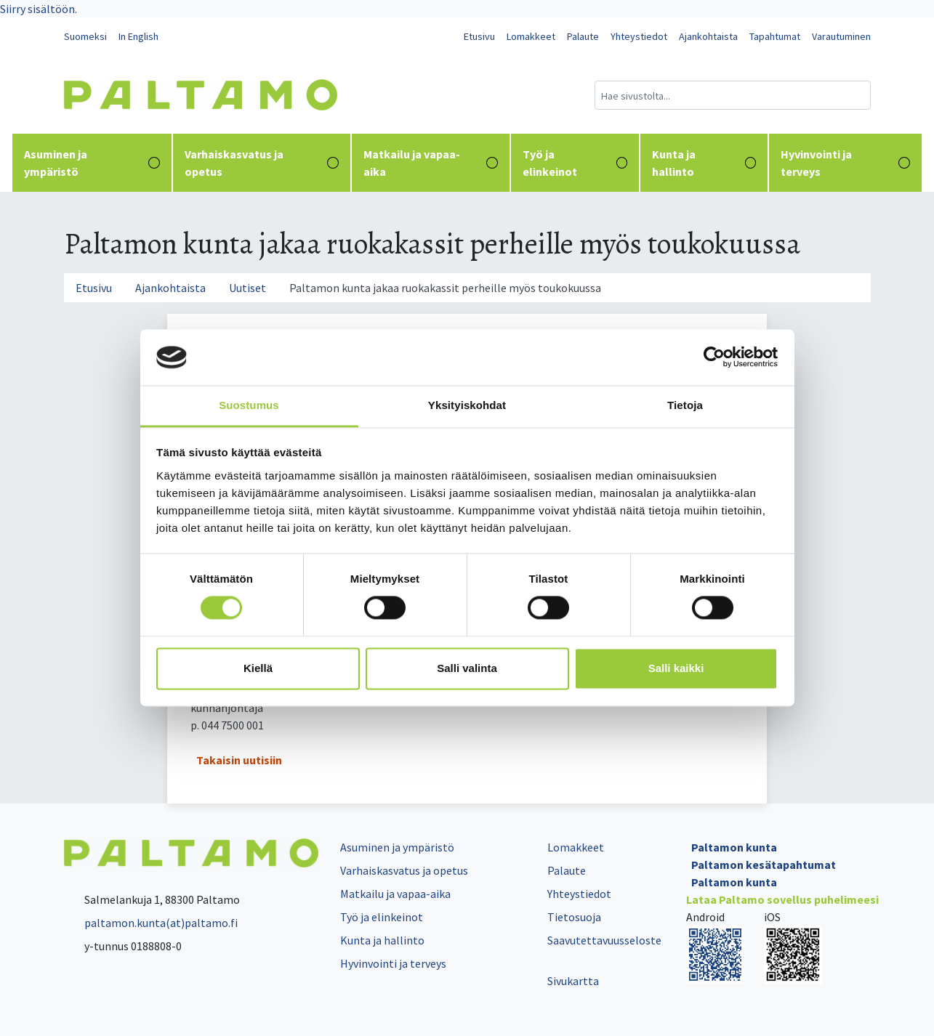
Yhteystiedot (639, 36)
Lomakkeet (531, 36)
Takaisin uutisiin (239, 760)
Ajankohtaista (708, 36)
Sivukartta (573, 981)
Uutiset (247, 287)
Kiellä (258, 668)
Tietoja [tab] (685, 405)
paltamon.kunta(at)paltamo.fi (151, 922)
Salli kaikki (676, 668)
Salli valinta (467, 668)
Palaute (583, 36)
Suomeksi (85, 36)
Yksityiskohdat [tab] (467, 405)
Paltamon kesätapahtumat (763, 864)
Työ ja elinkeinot (575, 163)
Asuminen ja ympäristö (92, 163)
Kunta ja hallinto (704, 163)
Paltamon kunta (734, 847)
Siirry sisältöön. (38, 8)
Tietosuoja (574, 917)
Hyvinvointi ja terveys (845, 163)
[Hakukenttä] (733, 95)
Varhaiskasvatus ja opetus (262, 163)
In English (138, 36)
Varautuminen (841, 36)
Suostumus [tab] (249, 405)
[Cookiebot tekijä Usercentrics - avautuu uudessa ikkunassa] (714, 357)
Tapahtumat (774, 36)
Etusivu (479, 36)
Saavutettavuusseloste (604, 940)
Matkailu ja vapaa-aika (431, 163)
